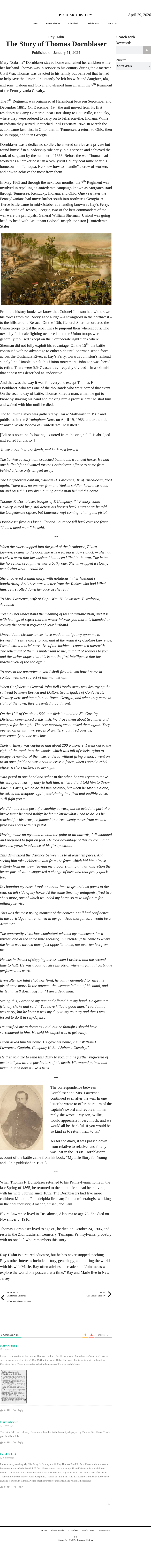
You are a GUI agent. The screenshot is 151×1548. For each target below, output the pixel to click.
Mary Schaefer (9, 1422)
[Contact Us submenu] (118, 23)
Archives (121, 59)
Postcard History (75, 15)
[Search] (147, 50)
